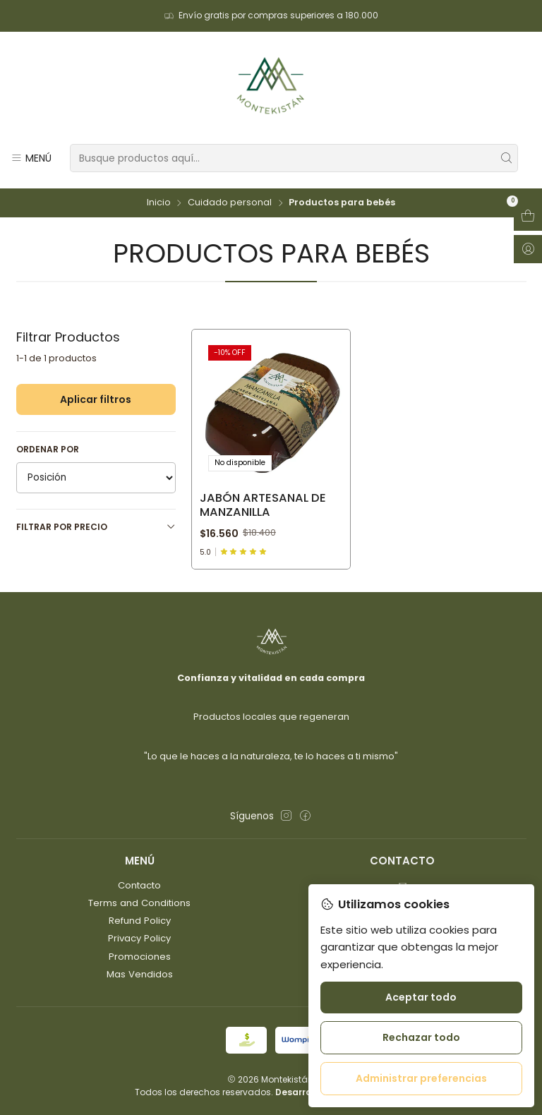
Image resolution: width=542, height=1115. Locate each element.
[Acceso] (528, 249)
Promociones (140, 956)
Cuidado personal (230, 202)
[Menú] (31, 158)
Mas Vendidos (140, 974)
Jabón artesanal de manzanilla (263, 505)
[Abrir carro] (528, 217)
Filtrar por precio (96, 527)
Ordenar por (47, 449)
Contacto (139, 885)
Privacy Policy (139, 938)
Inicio (159, 202)
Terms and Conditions (139, 903)
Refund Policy (140, 920)
